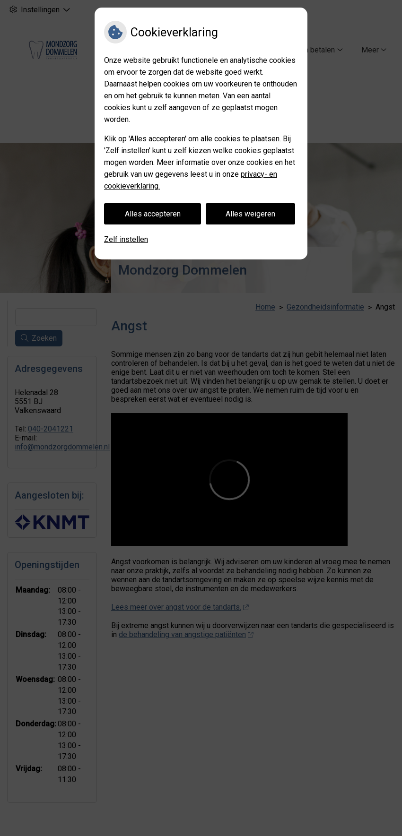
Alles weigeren (250, 213)
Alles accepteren (153, 213)
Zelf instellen (126, 239)
